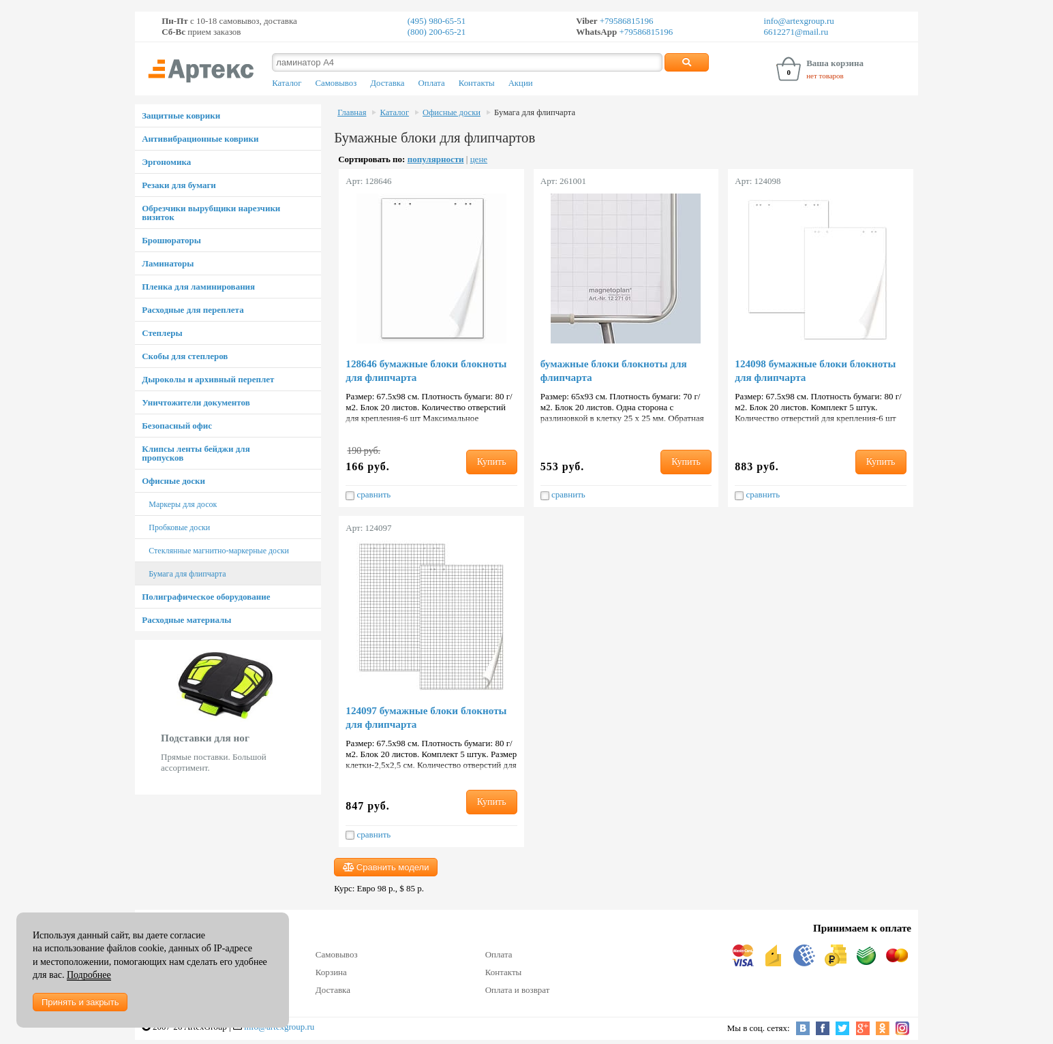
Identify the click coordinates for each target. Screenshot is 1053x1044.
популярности (436, 159)
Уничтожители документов (196, 402)
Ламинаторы (168, 263)
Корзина (331, 972)
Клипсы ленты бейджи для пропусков (195, 453)
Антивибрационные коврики (200, 139)
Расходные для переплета (192, 310)
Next (313, 717)
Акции (520, 83)
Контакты (477, 83)
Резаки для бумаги (179, 185)
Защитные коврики (181, 115)
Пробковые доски (179, 527)
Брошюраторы (171, 240)
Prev (142, 717)
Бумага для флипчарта (187, 574)
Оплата (431, 83)
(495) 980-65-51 (437, 21)
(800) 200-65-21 (437, 32)
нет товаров (825, 76)
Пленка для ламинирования (198, 286)
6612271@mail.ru (796, 32)
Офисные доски (173, 481)
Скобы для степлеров (185, 356)
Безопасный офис (177, 425)
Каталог (286, 83)
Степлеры (162, 333)
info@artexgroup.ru (799, 21)
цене (478, 159)
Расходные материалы (186, 620)
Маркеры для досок (183, 504)
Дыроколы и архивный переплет (208, 379)
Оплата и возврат (517, 990)
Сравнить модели (386, 867)
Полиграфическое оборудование (206, 597)
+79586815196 (626, 21)
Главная (351, 112)
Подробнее (89, 975)
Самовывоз (335, 83)
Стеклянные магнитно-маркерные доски (219, 550)
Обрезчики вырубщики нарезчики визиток (211, 212)
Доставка (387, 83)
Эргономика (166, 162)
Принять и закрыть (80, 1002)
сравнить (368, 494)
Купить (491, 462)
